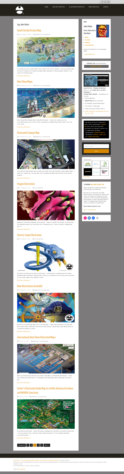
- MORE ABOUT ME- (89, 54)
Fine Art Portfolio (58, 7)
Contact (106, 7)
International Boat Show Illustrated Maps (37, 339)
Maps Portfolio (94, 7)
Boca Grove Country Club (97, 184)
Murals (87, 42)
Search (96, 151)
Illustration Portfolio (76, 7)
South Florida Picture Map (29, 30)
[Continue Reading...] (23, 76)
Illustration (46, 34)
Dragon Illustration (26, 185)
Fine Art (87, 40)
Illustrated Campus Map (28, 133)
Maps (86, 37)
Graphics (38, 34)
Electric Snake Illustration (29, 236)
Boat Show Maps (25, 82)
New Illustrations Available (30, 287)
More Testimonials (90, 210)
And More (87, 176)
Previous (21, 448)
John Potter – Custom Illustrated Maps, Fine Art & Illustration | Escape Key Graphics (36, 463)
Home (46, 7)
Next (47, 448)
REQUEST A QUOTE (96, 66)
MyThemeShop (21, 471)
